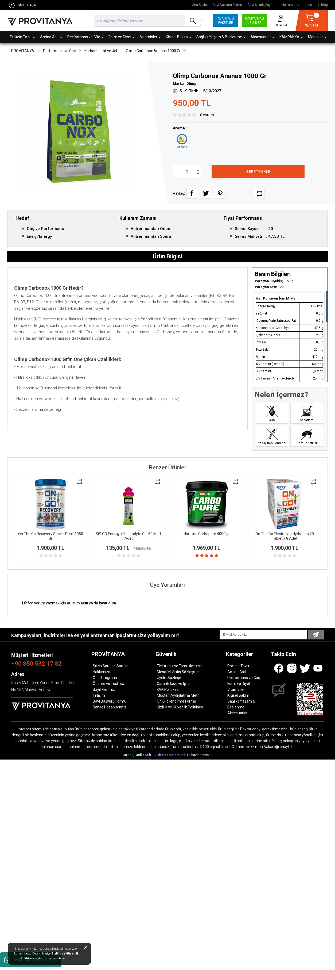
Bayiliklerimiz (104, 689)
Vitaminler (150, 37)
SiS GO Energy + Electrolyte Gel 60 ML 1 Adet (128, 536)
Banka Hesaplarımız (109, 707)
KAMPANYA (291, 37)
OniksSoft (144, 755)
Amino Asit (51, 37)
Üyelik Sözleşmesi (172, 678)
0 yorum (207, 115)
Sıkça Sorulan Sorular (111, 666)
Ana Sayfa (199, 5)
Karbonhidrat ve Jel (100, 51)
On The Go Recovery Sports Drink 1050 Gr (50, 536)
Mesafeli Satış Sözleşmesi (179, 672)
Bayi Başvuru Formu (227, 5)
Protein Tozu (22, 37)
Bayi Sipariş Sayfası (262, 5)
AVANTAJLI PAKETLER (225, 21)
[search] (147, 21)
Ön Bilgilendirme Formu (176, 701)
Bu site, (129, 755)
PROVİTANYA (22, 51)
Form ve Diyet (121, 37)
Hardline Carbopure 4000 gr (207, 534)
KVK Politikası (168, 689)
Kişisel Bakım (178, 37)
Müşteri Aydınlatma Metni (178, 695)
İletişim (310, 5)
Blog (324, 5)
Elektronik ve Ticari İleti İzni (179, 666)
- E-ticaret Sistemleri (169, 755)
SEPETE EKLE (258, 172)
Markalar (317, 37)
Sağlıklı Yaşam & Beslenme (221, 37)
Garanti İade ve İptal (173, 683)
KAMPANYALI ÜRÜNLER (254, 21)
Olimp (191, 84)
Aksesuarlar (262, 37)
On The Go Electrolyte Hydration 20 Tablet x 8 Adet (284, 536)
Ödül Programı (105, 678)
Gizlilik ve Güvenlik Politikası (180, 707)
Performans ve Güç (85, 37)
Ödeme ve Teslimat (109, 683)
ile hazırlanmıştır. (199, 755)
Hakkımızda (290, 5)
